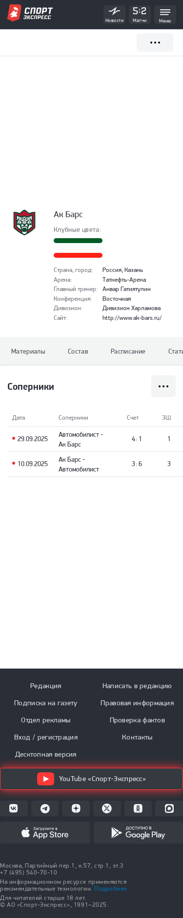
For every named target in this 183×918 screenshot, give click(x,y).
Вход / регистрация (46, 737)
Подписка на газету (45, 702)
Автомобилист (79, 434)
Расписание (128, 351)
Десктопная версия (46, 754)
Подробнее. (111, 888)
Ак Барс (70, 444)
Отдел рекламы (45, 720)
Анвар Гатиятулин (126, 288)
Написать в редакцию (137, 685)
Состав (78, 351)
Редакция (45, 685)
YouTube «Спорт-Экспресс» (91, 778)
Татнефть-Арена (124, 279)
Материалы (28, 351)
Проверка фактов (137, 720)
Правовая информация (137, 702)
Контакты (137, 737)
